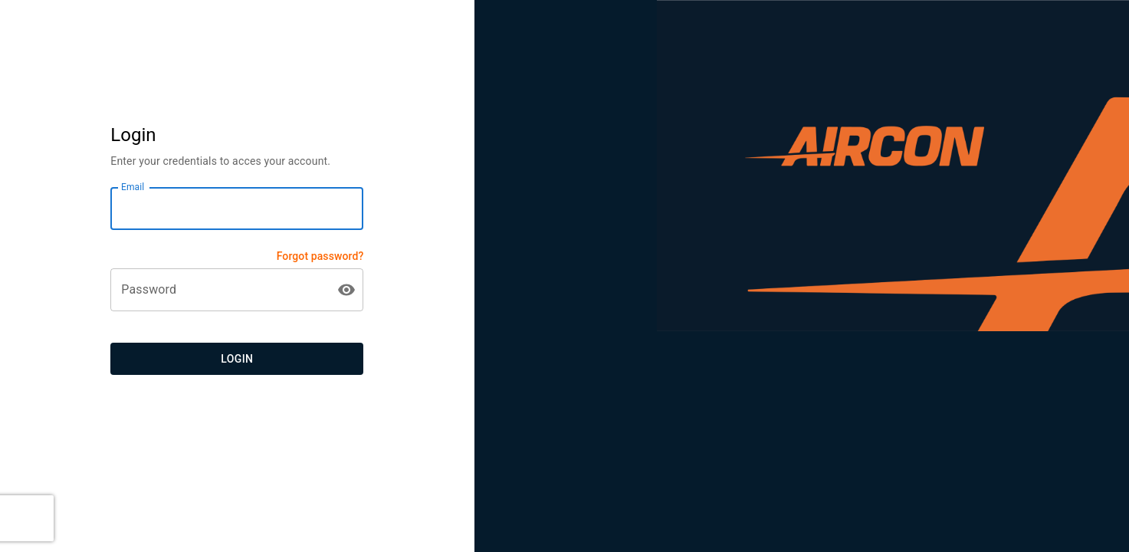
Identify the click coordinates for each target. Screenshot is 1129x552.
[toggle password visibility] (346, 289)
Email (132, 187)
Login (236, 359)
